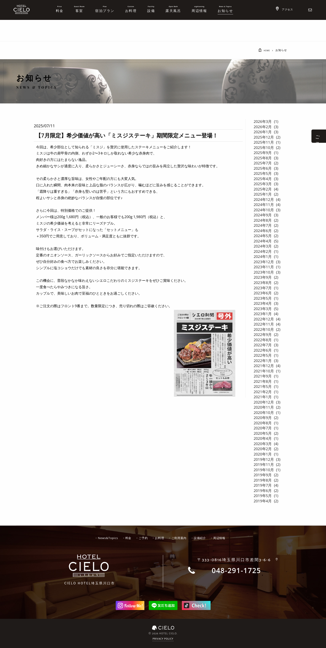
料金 (124, 538)
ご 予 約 (317, 136)
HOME (265, 50)
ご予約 (141, 538)
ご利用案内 (181, 538)
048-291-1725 (236, 570)
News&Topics (102, 538)
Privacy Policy (163, 639)
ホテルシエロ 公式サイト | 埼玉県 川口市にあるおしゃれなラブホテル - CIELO (21, 9)
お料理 (160, 538)
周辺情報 (226, 538)
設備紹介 (204, 538)
